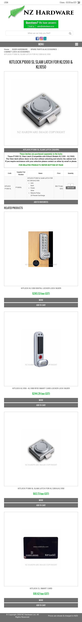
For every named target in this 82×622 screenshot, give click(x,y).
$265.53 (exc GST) (41, 293)
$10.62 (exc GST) (41, 594)
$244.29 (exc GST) (41, 393)
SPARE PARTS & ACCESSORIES (44, 49)
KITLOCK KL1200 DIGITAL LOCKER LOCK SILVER (41, 288)
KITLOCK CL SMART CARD (41, 588)
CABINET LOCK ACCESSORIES (17, 51)
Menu (41, 44)
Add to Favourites (41, 202)
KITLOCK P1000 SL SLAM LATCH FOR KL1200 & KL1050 (41, 488)
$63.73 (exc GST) (41, 494)
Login (6, 2)
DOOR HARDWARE (20, 49)
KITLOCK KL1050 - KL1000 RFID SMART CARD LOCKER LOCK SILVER (41, 388)
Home (6, 49)
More (41, 300)
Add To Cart (41, 305)
